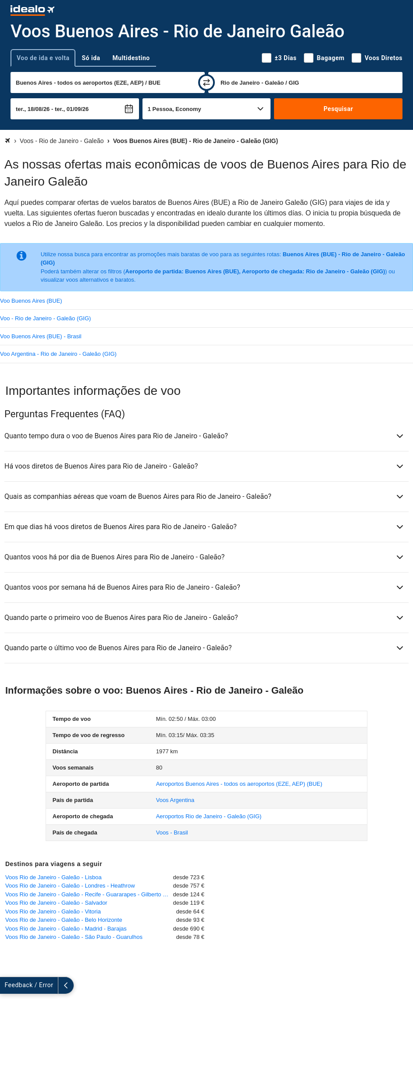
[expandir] (8, 985)
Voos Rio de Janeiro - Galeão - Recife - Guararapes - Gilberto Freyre (89, 894)
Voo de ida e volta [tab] (43, 57)
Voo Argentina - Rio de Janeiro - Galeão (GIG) (58, 354)
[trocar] (206, 82)
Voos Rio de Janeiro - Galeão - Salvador (56, 902)
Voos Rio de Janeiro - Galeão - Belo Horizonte (63, 920)
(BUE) (239, 784)
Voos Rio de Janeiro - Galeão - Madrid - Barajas (66, 928)
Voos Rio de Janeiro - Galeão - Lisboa (53, 877)
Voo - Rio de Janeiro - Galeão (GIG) (45, 318)
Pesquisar (338, 108)
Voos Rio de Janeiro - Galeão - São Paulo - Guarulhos (73, 937)
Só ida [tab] (91, 57)
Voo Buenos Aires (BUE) (31, 300)
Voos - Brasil (172, 832)
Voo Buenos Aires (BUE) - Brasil (41, 336)
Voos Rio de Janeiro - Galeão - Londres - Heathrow (70, 885)
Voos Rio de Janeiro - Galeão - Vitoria (53, 911)
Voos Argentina (175, 800)
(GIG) (209, 816)
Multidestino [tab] (131, 57)
